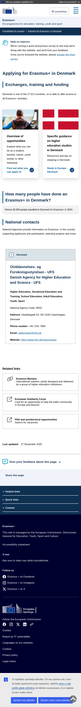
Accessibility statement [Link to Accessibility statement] (16, 544)
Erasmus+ (8, 526)
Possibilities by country (13, 31)
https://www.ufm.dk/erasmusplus (39, 339)
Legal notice (9, 661)
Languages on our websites (17, 642)
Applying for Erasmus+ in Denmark (45, 31)
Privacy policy (10, 655)
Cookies (6, 649)
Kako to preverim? (69, 2)
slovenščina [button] (59, 11)
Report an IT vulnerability (16, 636)
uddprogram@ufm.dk (30, 333)
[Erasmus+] (9, 10)
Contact (6, 630)
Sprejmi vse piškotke (24, 700)
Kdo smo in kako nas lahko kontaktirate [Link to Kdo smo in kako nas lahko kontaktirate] (25, 560)
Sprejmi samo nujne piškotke (55, 700)
